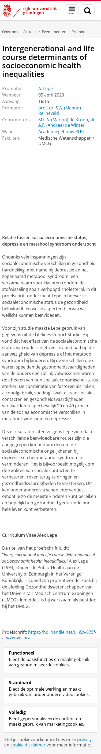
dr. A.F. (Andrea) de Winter (67, 122)
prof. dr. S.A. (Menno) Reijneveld (59, 110)
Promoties (80, 31)
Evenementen (54, 31)
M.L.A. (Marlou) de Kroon (63, 120)
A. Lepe (45, 88)
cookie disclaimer (28, 745)
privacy (84, 739)
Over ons (10, 31)
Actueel (30, 31)
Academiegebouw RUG (61, 132)
